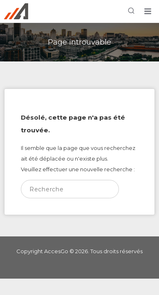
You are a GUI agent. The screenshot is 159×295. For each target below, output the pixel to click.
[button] (147, 11)
